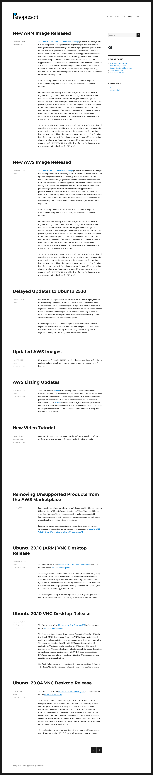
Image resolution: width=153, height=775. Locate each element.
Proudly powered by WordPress (33, 766)
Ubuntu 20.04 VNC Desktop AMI (69, 532)
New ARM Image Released (42, 33)
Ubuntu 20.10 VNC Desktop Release (51, 613)
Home (109, 16)
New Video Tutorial (34, 427)
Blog (130, 16)
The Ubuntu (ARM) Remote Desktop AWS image (58, 42)
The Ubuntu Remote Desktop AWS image (55, 171)
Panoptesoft (17, 766)
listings (57, 391)
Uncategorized (18, 44)
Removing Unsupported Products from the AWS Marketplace (56, 497)
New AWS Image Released (42, 162)
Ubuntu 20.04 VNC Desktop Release (52, 683)
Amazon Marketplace (61, 568)
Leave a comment (19, 366)
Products (119, 16)
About (137, 16)
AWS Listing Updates (36, 382)
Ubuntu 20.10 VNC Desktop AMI (71, 625)
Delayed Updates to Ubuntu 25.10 (49, 291)
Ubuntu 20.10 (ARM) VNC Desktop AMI (74, 565)
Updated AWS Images (37, 351)
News (15, 173)
